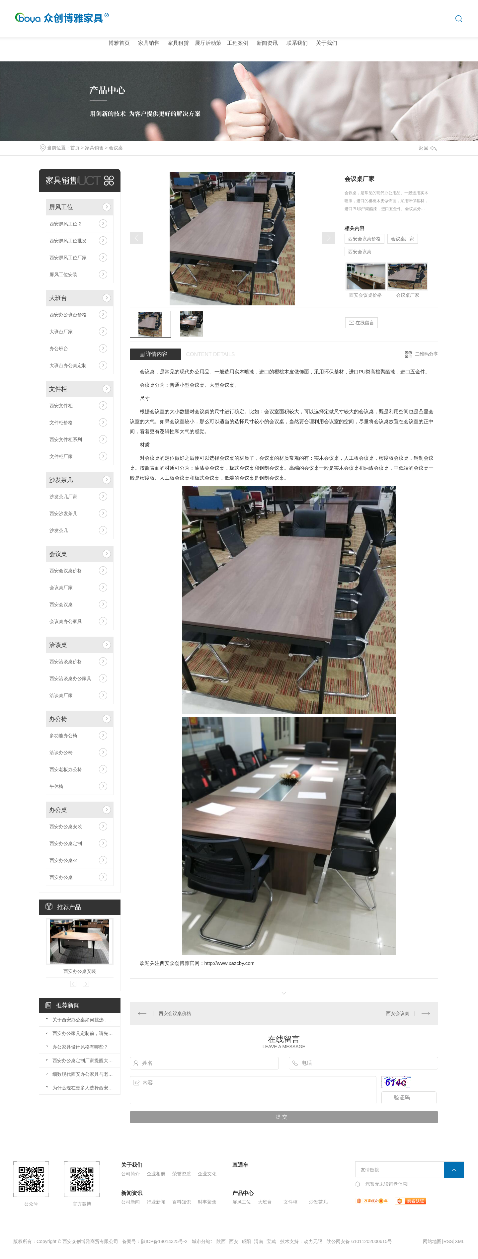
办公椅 (58, 719)
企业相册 (156, 1173)
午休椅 (56, 786)
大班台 (58, 298)
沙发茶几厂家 (63, 496)
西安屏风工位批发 (68, 240)
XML (459, 1241)
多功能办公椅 (63, 735)
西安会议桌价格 (65, 570)
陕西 (221, 1241)
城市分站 (201, 1241)
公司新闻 (130, 1202)
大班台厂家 (61, 331)
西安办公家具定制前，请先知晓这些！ (83, 1033)
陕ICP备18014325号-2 (164, 1241)
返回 (428, 148)
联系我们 (297, 43)
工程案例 (237, 43)
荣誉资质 (181, 1173)
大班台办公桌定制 (68, 365)
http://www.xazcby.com (229, 963)
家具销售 (148, 43)
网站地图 (432, 1241)
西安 (233, 1241)
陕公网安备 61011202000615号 (359, 1241)
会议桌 (116, 147)
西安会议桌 (61, 604)
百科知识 (181, 1202)
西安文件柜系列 (65, 439)
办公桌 (58, 810)
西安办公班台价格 (68, 314)
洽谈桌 (58, 645)
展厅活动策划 (208, 61)
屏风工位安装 (63, 274)
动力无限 (313, 1241)
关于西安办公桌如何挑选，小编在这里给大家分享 (83, 1019)
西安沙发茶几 (63, 513)
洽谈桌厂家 (61, 695)
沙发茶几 (61, 480)
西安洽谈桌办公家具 (70, 678)
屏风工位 (61, 207)
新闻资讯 (267, 43)
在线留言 (361, 323)
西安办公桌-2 (63, 860)
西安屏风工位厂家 (68, 257)
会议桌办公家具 (65, 621)
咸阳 (246, 1241)
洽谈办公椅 (61, 752)
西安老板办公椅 (65, 769)
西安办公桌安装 (65, 826)
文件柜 (58, 389)
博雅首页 (119, 43)
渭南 (258, 1241)
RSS (448, 1241)
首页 (75, 147)
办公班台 (58, 348)
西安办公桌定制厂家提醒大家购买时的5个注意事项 (83, 1060)
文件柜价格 (61, 422)
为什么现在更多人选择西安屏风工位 (83, 1087)
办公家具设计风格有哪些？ (80, 1047)
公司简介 (130, 1173)
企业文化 (207, 1173)
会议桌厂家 (61, 587)
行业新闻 (156, 1202)
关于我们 (326, 43)
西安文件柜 (61, 405)
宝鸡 (271, 1241)
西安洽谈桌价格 (65, 661)
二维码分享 (426, 353)
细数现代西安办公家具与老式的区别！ (83, 1074)
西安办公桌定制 (65, 843)
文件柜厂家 (61, 456)
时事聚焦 (207, 1202)
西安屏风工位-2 (65, 223)
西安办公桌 (61, 877)
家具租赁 (178, 43)
